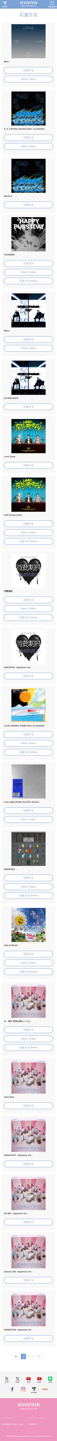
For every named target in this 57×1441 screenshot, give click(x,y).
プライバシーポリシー (38, 1418)
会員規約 (32, 1424)
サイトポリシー (8, 1418)
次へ (40, 1356)
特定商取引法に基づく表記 (13, 1424)
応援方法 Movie (28, 281)
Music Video (28, 79)
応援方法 (28, 70)
